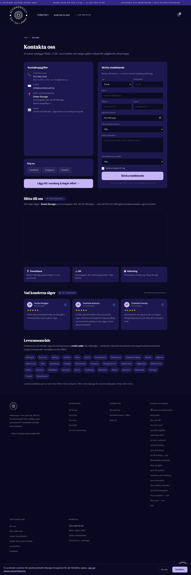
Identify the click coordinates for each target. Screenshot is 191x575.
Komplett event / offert (120, 415)
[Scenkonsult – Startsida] (18, 15)
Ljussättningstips (157, 430)
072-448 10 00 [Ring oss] (76, 525)
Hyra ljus (73, 420)
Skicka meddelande (132, 176)
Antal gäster (137, 79)
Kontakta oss (62, 15)
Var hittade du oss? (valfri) (111, 156)
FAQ (152, 505)
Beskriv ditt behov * (109, 135)
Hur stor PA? (155, 420)
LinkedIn (65, 170)
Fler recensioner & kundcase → (155, 293)
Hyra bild (73, 425)
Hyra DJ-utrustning (77, 430)
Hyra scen (73, 410)
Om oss (13, 526)
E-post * (136, 102)
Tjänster (43, 15)
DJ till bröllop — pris (159, 455)
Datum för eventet (108, 113)
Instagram (49, 170)
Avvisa (164, 569)
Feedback (14, 551)
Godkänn (179, 569)
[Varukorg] (178, 15)
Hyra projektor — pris (159, 495)
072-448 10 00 (40, 76)
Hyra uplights (156, 465)
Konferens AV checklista (160, 475)
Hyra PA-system (157, 470)
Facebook (34, 170)
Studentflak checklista (160, 460)
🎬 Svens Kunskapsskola (161, 410)
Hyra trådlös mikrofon (160, 485)
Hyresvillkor (15, 546)
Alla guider (155, 415)
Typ (103, 79)
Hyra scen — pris (157, 500)
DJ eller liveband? (158, 440)
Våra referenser (16, 531)
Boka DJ (113, 420)
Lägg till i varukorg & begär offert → (58, 183)
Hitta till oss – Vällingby (79, 540)
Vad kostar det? (157, 435)
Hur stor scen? (156, 425)
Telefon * (105, 102)
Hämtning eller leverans (111, 124)
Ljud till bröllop (157, 445)
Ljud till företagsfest (159, 490)
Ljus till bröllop (157, 450)
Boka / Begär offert (77, 530)
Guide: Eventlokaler (18, 536)
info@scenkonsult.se (43, 88)
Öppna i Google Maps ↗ (42, 103)
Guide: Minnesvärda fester (21, 541)
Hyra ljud (73, 415)
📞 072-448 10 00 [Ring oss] (83, 15)
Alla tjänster (115, 410)
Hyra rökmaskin (157, 480)
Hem (26, 37)
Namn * (104, 91)
